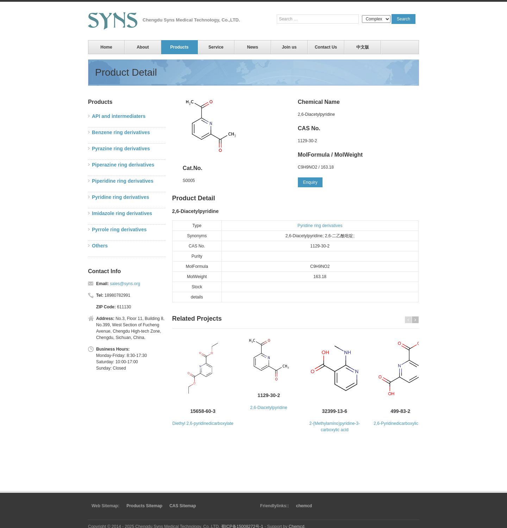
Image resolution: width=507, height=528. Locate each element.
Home (106, 47)
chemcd (304, 505)
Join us (289, 47)
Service (216, 47)
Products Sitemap (144, 505)
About (143, 47)
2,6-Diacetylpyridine (268, 407)
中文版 (362, 47)
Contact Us (326, 47)
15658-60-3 (203, 411)
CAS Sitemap (182, 505)
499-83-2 (400, 411)
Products (179, 47)
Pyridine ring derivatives (320, 225)
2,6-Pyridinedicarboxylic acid (400, 423)
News (252, 47)
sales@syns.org (125, 283)
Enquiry (310, 182)
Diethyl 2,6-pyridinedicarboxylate (203, 423)
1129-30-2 (268, 395)
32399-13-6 (335, 411)
